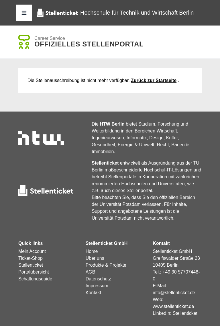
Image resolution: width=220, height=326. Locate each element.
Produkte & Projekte (106, 265)
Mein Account (32, 251)
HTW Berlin (112, 124)
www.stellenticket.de (173, 306)
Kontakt (93, 292)
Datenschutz (98, 278)
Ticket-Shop (30, 258)
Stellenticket (105, 163)
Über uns (95, 258)
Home (92, 251)
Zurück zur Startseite (153, 80)
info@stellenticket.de (174, 292)
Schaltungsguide (35, 278)
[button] (24, 13)
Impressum (97, 285)
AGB (90, 272)
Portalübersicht (33, 272)
